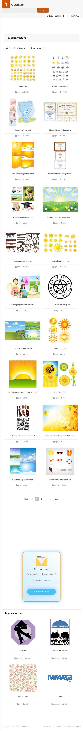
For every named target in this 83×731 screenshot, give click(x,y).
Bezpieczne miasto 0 (60, 650)
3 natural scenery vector (23, 348)
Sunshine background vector (23, 174)
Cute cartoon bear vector (22, 130)
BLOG (75, 16)
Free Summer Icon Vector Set (60, 480)
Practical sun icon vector (60, 261)
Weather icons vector (60, 86)
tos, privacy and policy (72, 726)
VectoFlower (23, 696)
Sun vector (23, 86)
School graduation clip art (23, 217)
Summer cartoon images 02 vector (60, 217)
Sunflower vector (60, 392)
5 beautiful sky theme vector (22, 480)
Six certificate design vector (60, 130)
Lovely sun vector (60, 348)
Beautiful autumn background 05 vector (60, 436)
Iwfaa (60, 696)
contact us (57, 726)
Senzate (23, 650)
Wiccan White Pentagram (60, 305)
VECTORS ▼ (55, 16)
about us (47, 726)
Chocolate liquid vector (23, 261)
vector (17, 4)
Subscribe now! (41, 591)
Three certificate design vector (60, 174)
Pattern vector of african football (22, 436)
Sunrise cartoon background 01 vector (23, 392)
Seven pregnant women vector (22, 305)
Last (56, 499)
